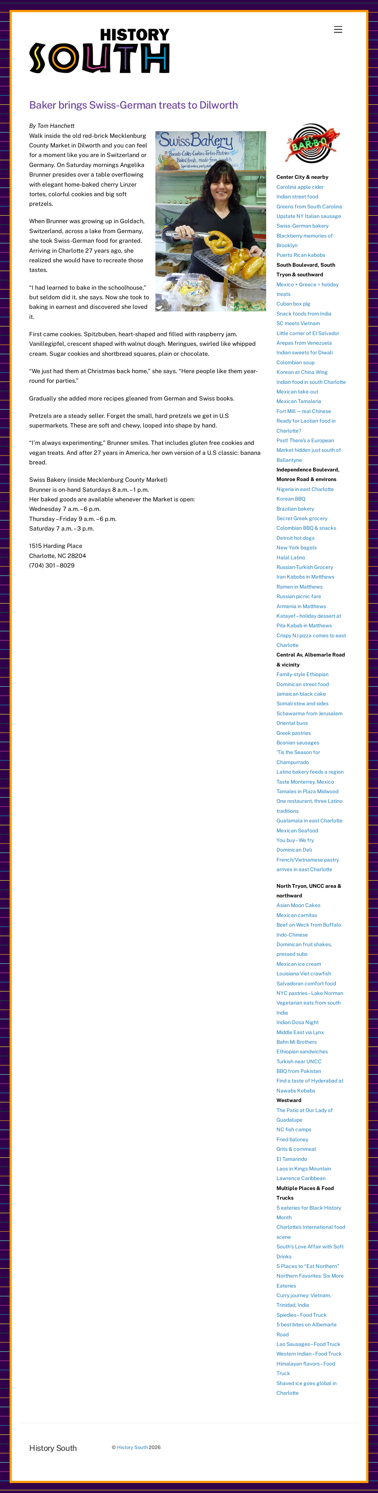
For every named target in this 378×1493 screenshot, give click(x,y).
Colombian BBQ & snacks (306, 528)
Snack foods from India (303, 314)
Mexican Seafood (297, 831)
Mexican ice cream (298, 964)
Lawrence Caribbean (301, 1178)
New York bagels (296, 547)
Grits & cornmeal (296, 1149)
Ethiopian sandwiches (302, 1051)
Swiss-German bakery (302, 226)
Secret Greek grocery (301, 518)
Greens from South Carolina (309, 206)
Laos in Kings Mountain (303, 1169)
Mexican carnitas (296, 915)
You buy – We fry (295, 840)
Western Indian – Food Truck (309, 1354)
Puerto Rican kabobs (300, 255)
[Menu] (338, 30)
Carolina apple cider (300, 187)
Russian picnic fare (298, 596)
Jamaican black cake (301, 694)
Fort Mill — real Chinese (303, 411)
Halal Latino (290, 557)
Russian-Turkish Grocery (304, 567)
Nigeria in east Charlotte (305, 489)
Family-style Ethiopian (302, 674)
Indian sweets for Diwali (304, 352)
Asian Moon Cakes (298, 905)
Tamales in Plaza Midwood (307, 791)
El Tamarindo (291, 1159)
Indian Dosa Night (297, 1022)
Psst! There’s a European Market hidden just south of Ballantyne (308, 450)
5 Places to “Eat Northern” (307, 1266)
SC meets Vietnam (298, 323)
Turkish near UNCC (299, 1061)
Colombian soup (295, 362)
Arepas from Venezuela (304, 343)
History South (132, 1447)
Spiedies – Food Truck (301, 1315)
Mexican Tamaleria (298, 401)
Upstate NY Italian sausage (308, 216)
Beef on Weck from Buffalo (308, 925)
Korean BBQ (290, 499)
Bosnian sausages (297, 743)
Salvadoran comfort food (306, 983)
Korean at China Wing (302, 372)
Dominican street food (302, 684)
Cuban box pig (293, 304)
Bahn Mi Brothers (296, 1042)
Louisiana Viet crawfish (303, 973)
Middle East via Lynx (300, 1032)
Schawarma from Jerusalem (309, 713)
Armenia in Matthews (301, 606)
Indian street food (297, 197)
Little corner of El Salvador (307, 333)
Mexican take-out (297, 392)
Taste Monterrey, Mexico (305, 782)
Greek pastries (293, 733)
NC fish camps (293, 1129)
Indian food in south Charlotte (311, 382)
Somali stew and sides (302, 703)
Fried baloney (292, 1139)
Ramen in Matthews (299, 587)
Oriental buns (292, 723)
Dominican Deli (294, 850)
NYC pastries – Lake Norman (309, 993)
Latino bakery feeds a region (310, 772)
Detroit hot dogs (295, 538)
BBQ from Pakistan (298, 1071)
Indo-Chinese (292, 935)
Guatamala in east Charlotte (309, 821)
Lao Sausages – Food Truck (308, 1344)
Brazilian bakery (295, 509)
